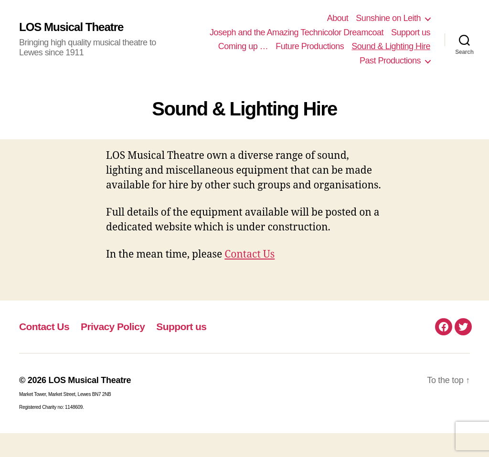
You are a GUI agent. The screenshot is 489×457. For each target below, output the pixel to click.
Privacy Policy (113, 326)
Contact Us (249, 254)
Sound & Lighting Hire (390, 46)
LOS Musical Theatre (71, 27)
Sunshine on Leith (388, 18)
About (338, 18)
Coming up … (243, 46)
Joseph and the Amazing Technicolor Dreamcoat (296, 32)
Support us (410, 32)
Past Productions (390, 60)
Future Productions (310, 46)
